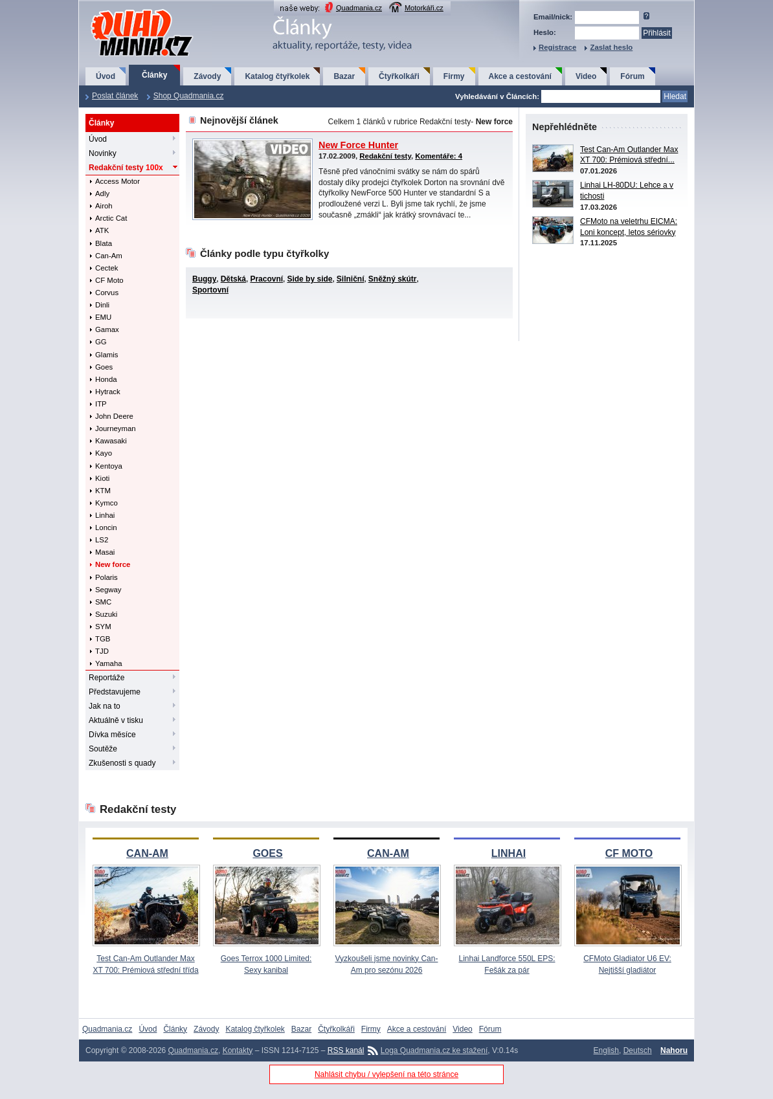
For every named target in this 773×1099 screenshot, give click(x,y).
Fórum (632, 76)
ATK (102, 230)
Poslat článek (115, 95)
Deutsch (637, 1050)
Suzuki (106, 614)
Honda (106, 379)
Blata (103, 243)
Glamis (106, 355)
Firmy (454, 76)
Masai (105, 552)
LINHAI (508, 853)
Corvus (106, 292)
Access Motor (117, 181)
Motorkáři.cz (424, 8)
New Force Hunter (358, 145)
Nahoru (674, 1050)
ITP (101, 404)
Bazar (344, 76)
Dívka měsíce (112, 734)
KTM (103, 490)
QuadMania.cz (126, 10)
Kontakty (238, 1050)
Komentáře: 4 (438, 156)
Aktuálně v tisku (116, 720)
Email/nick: (552, 17)
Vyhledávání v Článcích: (497, 96)
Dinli (102, 305)
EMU (103, 317)
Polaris (106, 577)
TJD (102, 651)
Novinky (103, 153)
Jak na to (104, 706)
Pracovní (266, 278)
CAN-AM (147, 853)
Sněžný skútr (392, 278)
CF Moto (109, 280)
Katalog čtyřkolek (277, 76)
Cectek (106, 268)
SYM (103, 626)
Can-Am (108, 256)
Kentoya (108, 466)
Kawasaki (111, 441)
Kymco (106, 503)
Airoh (104, 206)
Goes (104, 367)
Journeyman (115, 428)
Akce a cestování (520, 76)
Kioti (102, 478)
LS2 (101, 540)
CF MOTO (629, 853)
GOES (267, 853)
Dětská (233, 278)
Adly (102, 193)
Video (586, 76)
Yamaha (108, 663)
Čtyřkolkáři (399, 76)
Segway (108, 590)
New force (112, 564)
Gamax (107, 329)
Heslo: (544, 32)
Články (154, 75)
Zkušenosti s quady (122, 763)
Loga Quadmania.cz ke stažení (434, 1050)
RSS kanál (346, 1050)
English (606, 1050)
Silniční (350, 278)
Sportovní (210, 289)
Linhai (105, 515)
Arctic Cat (111, 218)
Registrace (557, 47)
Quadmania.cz (359, 8)
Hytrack (107, 391)
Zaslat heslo (611, 47)
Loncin (106, 527)
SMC (103, 602)
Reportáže (106, 677)
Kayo (103, 453)
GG (101, 342)
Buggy (204, 278)
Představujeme (114, 691)
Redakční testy (126, 167)
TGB (102, 639)
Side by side (309, 278)
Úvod (105, 76)
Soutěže (103, 748)
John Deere (114, 416)
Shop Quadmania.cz (188, 95)
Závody (207, 76)
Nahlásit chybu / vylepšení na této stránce (386, 1074)
